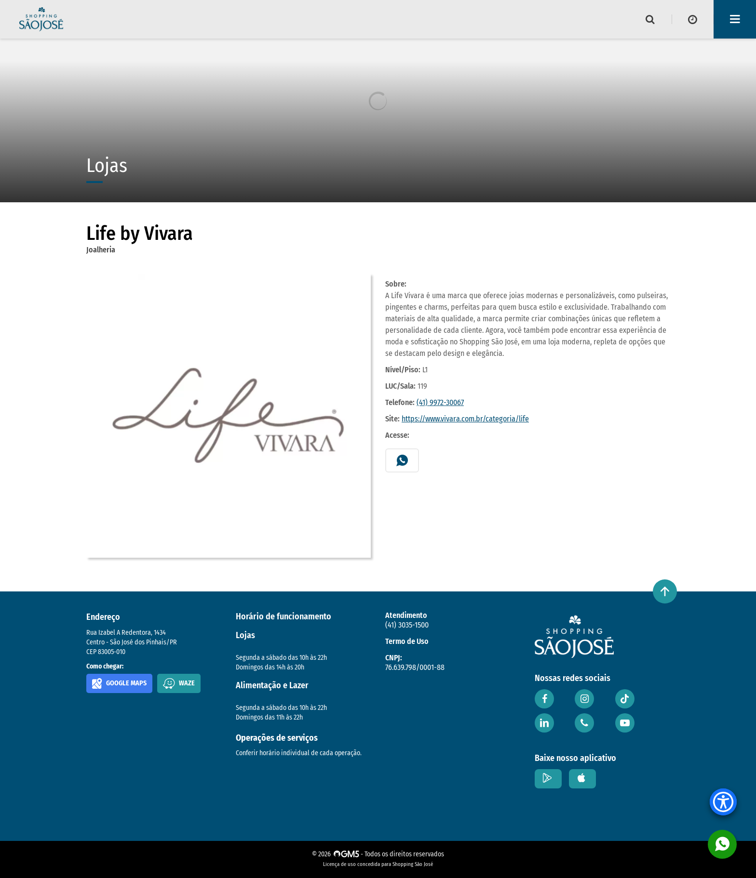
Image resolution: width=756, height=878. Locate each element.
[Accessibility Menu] (723, 801)
